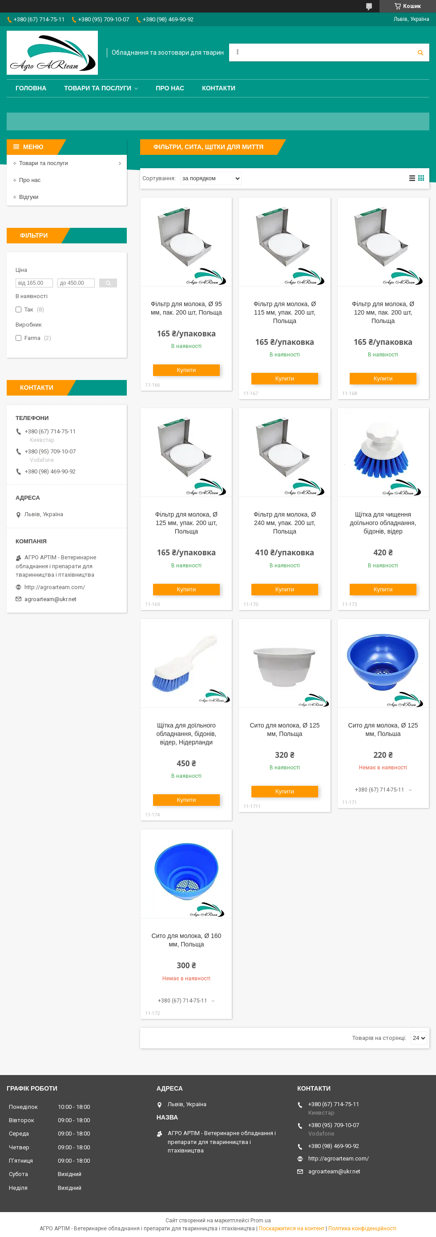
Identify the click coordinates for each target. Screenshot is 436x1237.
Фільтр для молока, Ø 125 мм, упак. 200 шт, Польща (186, 523)
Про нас (170, 88)
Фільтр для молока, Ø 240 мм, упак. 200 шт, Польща (285, 523)
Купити (186, 370)
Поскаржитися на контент (291, 1228)
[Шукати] (420, 52)
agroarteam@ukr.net (50, 599)
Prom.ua (260, 1220)
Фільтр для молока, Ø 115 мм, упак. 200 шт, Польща (285, 312)
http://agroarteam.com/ (54, 587)
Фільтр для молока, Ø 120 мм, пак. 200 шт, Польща (383, 312)
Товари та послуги (97, 88)
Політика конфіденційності (362, 1228)
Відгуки (28, 197)
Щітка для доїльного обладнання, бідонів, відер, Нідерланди (186, 734)
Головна (31, 88)
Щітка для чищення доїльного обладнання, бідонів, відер (383, 523)
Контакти (218, 88)
